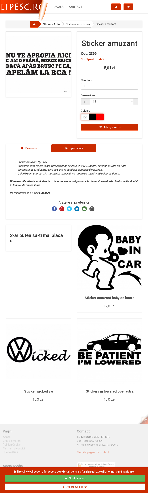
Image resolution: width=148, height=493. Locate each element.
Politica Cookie (12, 446)
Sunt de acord (75, 478)
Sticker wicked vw (38, 391)
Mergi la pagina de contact (93, 454)
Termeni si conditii (14, 450)
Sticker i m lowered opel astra (110, 391)
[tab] (28, 148)
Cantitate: (87, 80)
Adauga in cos (110, 127)
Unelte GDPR (10, 454)
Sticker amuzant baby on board (110, 298)
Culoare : (86, 110)
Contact (75, 6)
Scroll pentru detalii (92, 59)
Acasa (59, 6)
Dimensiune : (89, 95)
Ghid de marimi (12, 442)
